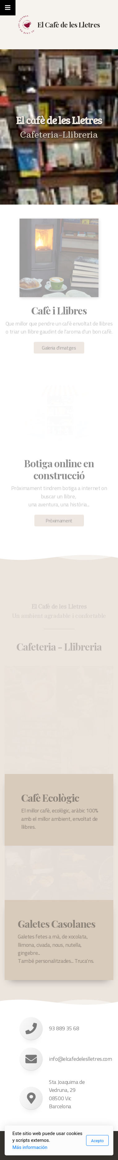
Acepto (97, 1140)
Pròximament (59, 522)
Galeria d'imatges (59, 349)
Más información (29, 1147)
